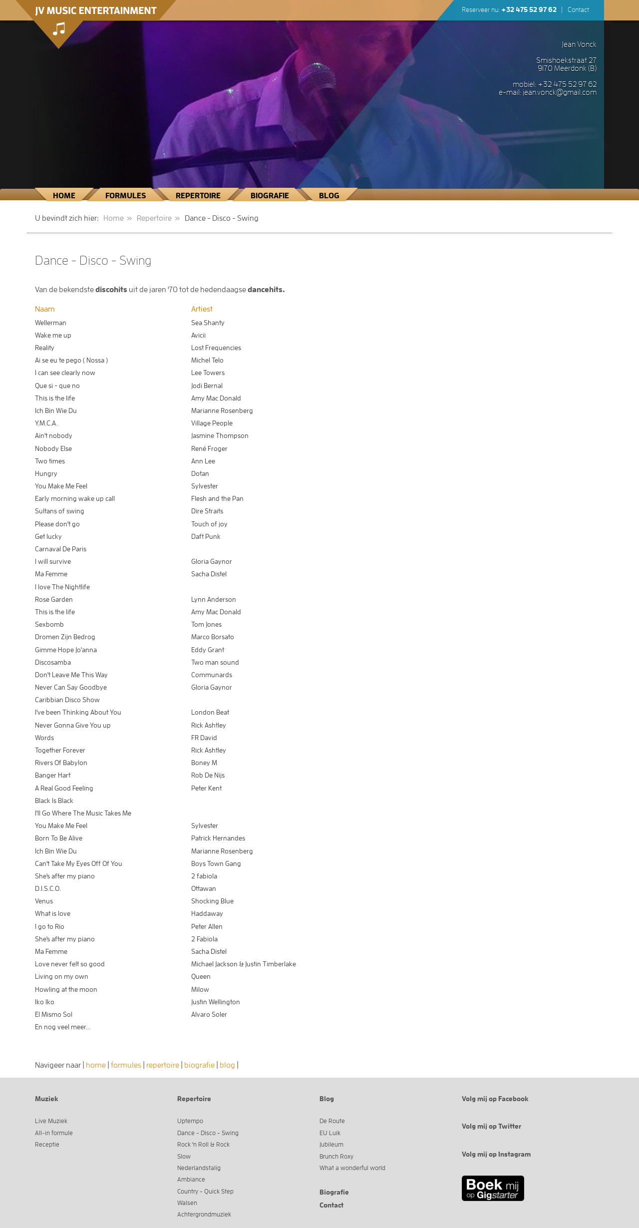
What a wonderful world (352, 1168)
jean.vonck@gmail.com (560, 92)
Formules (125, 196)
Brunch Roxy (336, 1156)
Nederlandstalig (199, 1168)
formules (126, 1065)
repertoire (162, 1065)
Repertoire (198, 196)
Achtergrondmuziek (204, 1214)
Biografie (270, 196)
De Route (332, 1121)
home (96, 1065)
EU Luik (330, 1133)
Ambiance (191, 1179)
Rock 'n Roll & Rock (203, 1144)
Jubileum (331, 1144)
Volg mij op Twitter (491, 1126)
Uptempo (190, 1121)
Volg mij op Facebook (495, 1098)
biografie (199, 1065)
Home (64, 196)
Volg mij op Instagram (496, 1154)
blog (227, 1065)
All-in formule (54, 1133)
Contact (578, 9)
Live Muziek (51, 1121)
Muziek (46, 1098)
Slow (184, 1156)
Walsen (187, 1203)
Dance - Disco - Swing (208, 1133)
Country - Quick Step (205, 1191)
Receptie (47, 1144)
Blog (329, 196)
